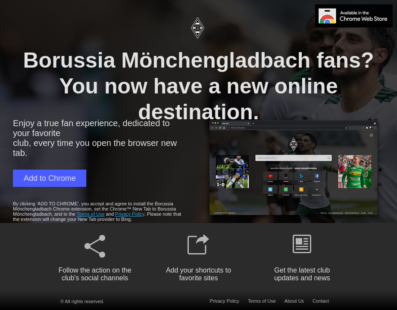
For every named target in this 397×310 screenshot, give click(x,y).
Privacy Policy (129, 214)
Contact (321, 301)
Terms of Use (91, 214)
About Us (294, 301)
